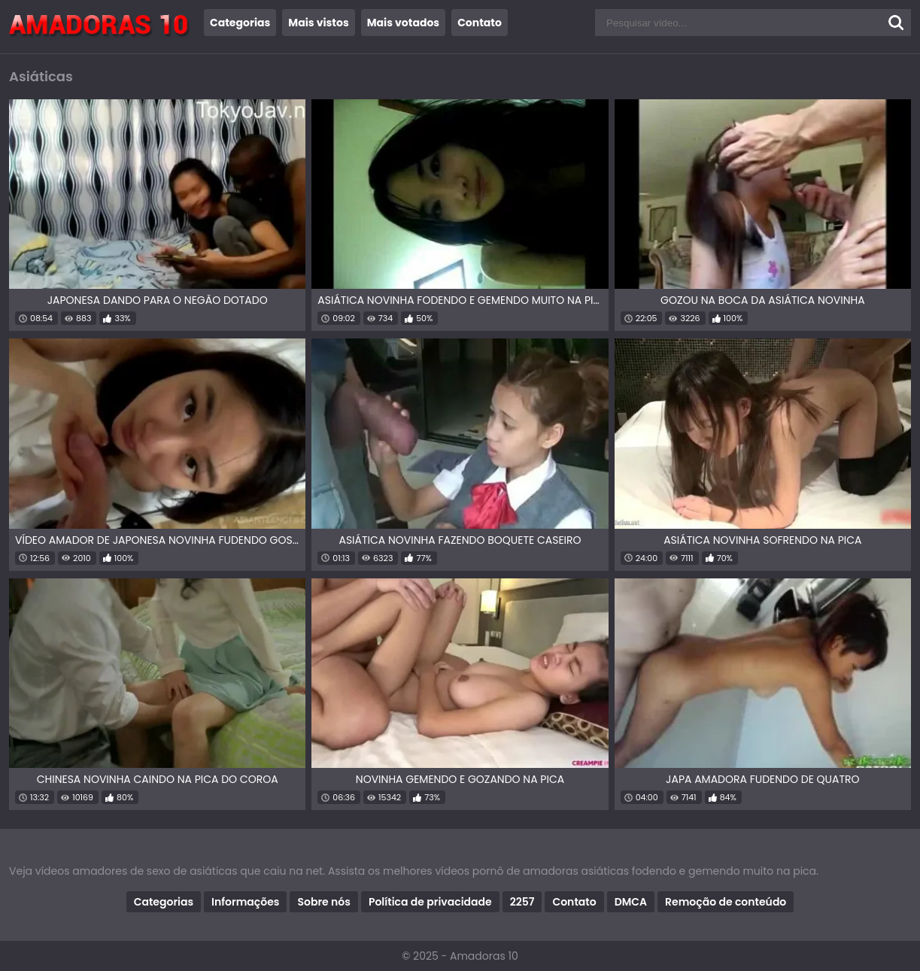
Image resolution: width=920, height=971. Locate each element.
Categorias (240, 22)
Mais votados (403, 22)
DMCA (631, 901)
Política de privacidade (430, 901)
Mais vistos (318, 22)
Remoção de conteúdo (725, 901)
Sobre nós (323, 901)
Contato (479, 22)
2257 (522, 901)
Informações (245, 901)
